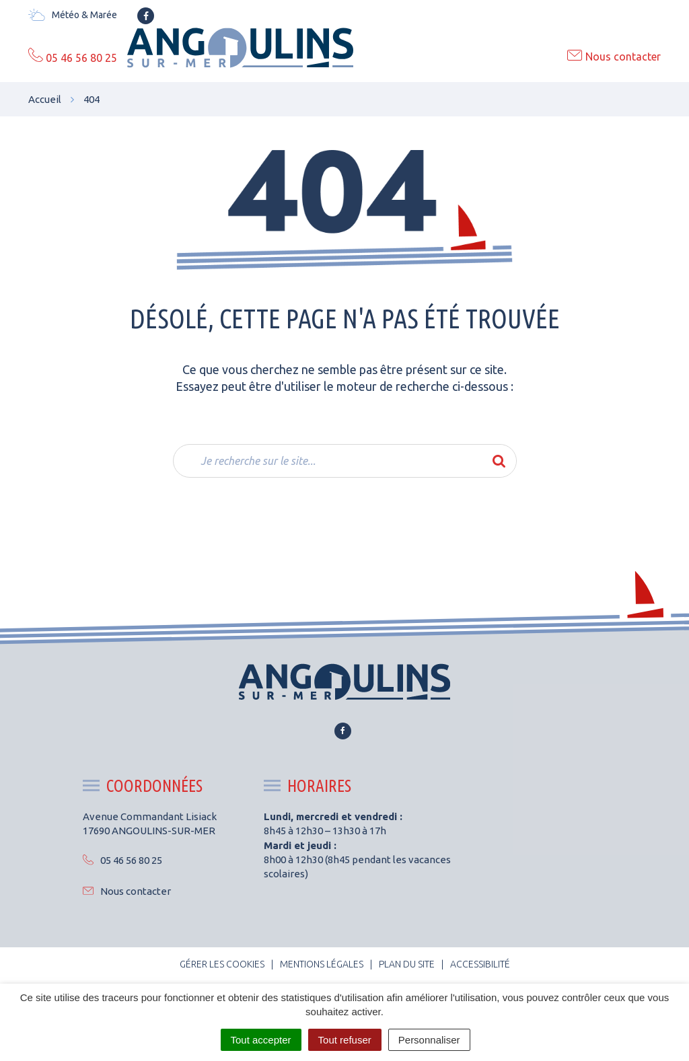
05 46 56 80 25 (122, 860)
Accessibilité (480, 964)
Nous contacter (127, 891)
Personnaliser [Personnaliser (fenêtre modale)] (429, 1040)
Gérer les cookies (222, 964)
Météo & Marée (72, 15)
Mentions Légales (321, 964)
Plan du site (407, 964)
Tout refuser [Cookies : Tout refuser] (344, 1040)
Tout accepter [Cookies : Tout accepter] (261, 1040)
